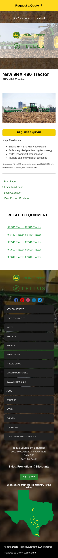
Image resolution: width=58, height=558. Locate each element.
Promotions (13, 354)
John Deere (29, 36)
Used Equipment (15, 318)
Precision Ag (13, 364)
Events (10, 418)
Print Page (9, 181)
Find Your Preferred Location (29, 18)
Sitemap (48, 547)
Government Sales (17, 373)
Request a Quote (29, 5)
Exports (11, 336)
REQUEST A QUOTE (29, 132)
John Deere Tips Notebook (21, 436)
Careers (11, 400)
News (9, 409)
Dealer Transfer (16, 382)
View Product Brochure (15, 198)
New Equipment (15, 309)
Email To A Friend (12, 187)
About (9, 391)
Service (10, 345)
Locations (12, 427)
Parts (9, 327)
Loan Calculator (11, 192)
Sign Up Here (29, 476)
